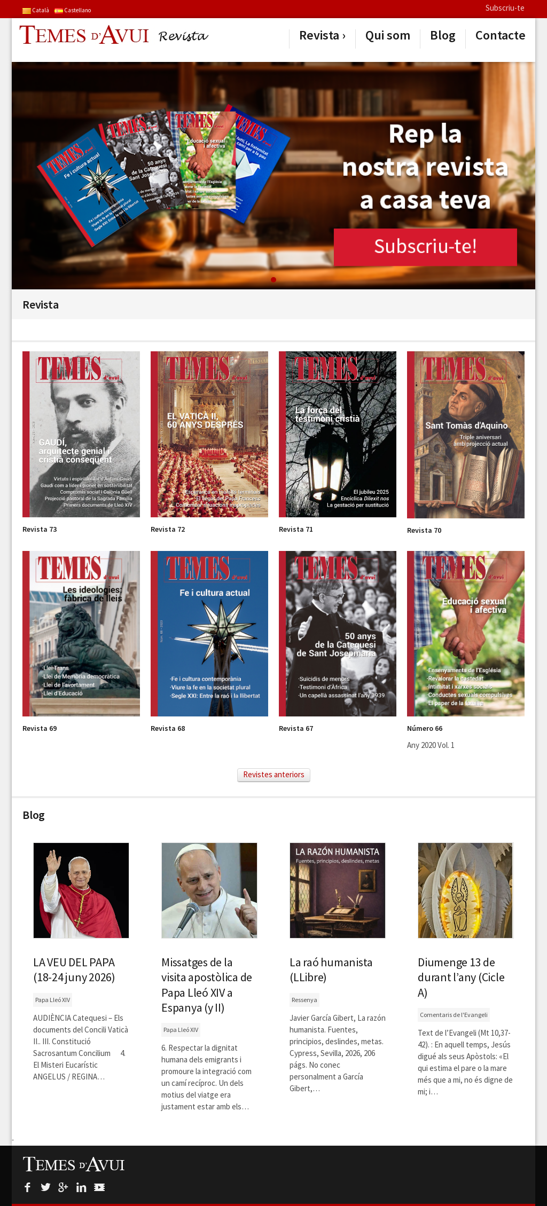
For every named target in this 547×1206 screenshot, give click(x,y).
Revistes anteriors (273, 774)
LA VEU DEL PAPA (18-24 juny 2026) (74, 969)
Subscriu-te (505, 8)
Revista (319, 35)
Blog (443, 35)
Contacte (500, 35)
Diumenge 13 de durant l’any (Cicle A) (461, 977)
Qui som (387, 35)
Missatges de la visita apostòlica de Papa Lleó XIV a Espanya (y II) (206, 984)
